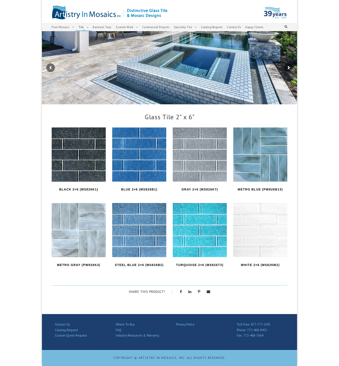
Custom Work (124, 27)
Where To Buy (125, 324)
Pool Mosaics (60, 27)
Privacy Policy (185, 324)
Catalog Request (212, 27)
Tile (81, 27)
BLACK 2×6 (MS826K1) (78, 189)
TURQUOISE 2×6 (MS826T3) (199, 265)
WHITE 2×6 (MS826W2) (260, 265)
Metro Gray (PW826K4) (78, 265)
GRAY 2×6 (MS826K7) (199, 189)
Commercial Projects (156, 27)
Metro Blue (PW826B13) (260, 189)
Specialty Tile (183, 27)
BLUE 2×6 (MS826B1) (139, 189)
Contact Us (234, 27)
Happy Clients (254, 27)
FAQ (118, 330)
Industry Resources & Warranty (137, 335)
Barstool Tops (102, 27)
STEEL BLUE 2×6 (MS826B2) (139, 265)
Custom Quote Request (71, 335)
